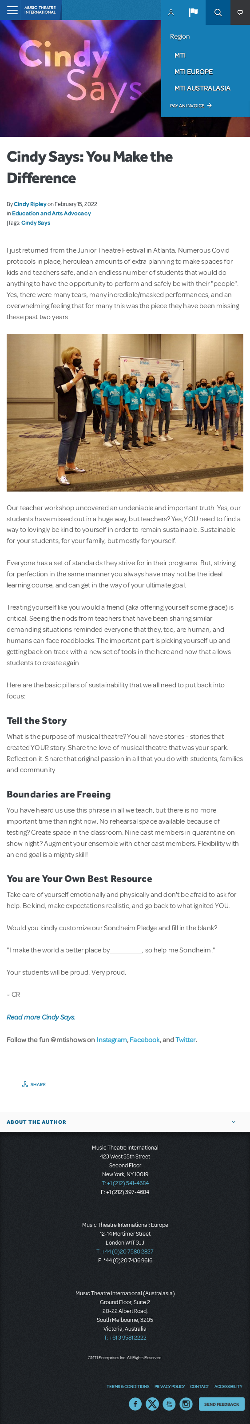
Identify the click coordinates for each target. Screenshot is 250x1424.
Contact (199, 1386)
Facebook (144, 1039)
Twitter (185, 1039)
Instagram (111, 1039)
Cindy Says (35, 222)
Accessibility (228, 1386)
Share (38, 1084)
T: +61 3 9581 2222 (125, 1337)
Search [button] (218, 12)
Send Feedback (221, 1404)
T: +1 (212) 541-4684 (125, 1183)
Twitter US (152, 1404)
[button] (193, 12)
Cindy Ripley (30, 203)
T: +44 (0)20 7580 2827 (125, 1251)
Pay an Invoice (187, 106)
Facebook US (135, 1404)
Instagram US (186, 1404)
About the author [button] (37, 1122)
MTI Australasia (202, 87)
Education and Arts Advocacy (51, 213)
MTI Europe (194, 71)
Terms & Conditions (128, 1386)
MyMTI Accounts (171, 12)
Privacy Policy (170, 1386)
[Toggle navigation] (10, 10)
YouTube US (169, 1404)
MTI (180, 55)
